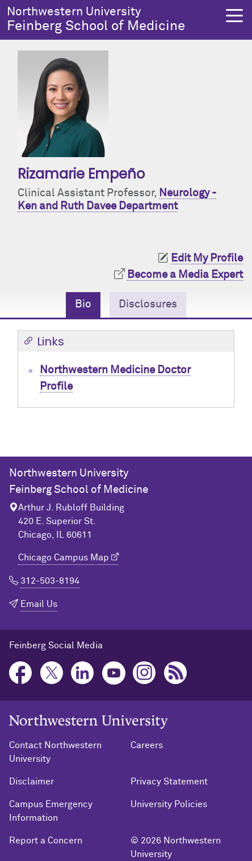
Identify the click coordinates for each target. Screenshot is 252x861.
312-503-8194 (49, 580)
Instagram (144, 673)
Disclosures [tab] (148, 304)
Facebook (20, 673)
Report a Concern (45, 840)
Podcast (175, 673)
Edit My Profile (207, 258)
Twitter (52, 673)
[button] (234, 15)
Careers (147, 745)
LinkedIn (82, 673)
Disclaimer (31, 781)
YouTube (113, 673)
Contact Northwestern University (55, 752)
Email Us (38, 604)
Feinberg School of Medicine (111, 19)
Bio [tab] (83, 304)
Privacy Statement (169, 781)
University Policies (169, 804)
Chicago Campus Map (63, 557)
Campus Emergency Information (51, 811)
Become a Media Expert (185, 274)
